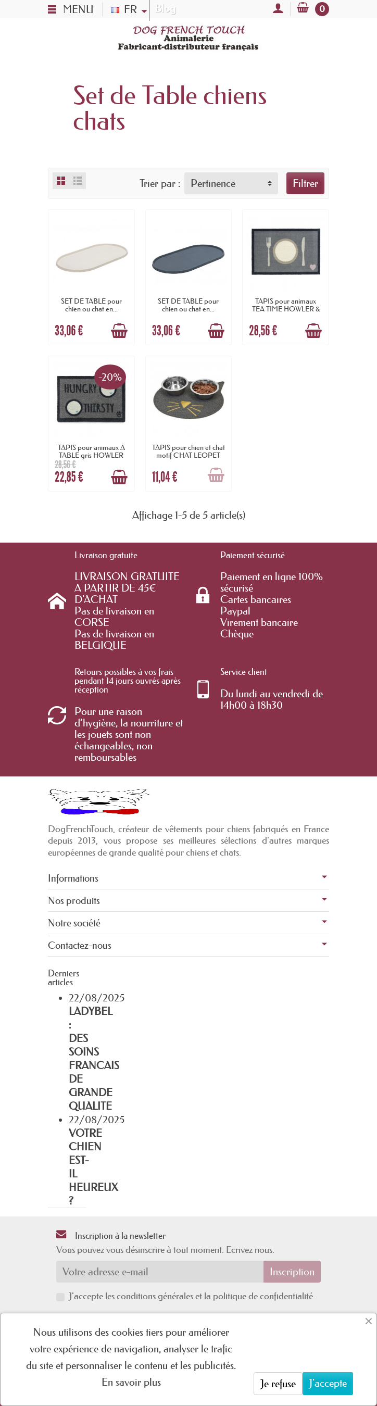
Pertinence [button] (213, 183)
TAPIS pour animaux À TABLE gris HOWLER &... (91, 455)
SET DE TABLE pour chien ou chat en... (91, 304)
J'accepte (328, 1383)
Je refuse (278, 1383)
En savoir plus (131, 1382)
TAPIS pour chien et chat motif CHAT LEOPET (188, 451)
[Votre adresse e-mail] (159, 1272)
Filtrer (305, 183)
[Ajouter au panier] (119, 330)
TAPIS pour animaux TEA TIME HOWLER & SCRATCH (286, 308)
